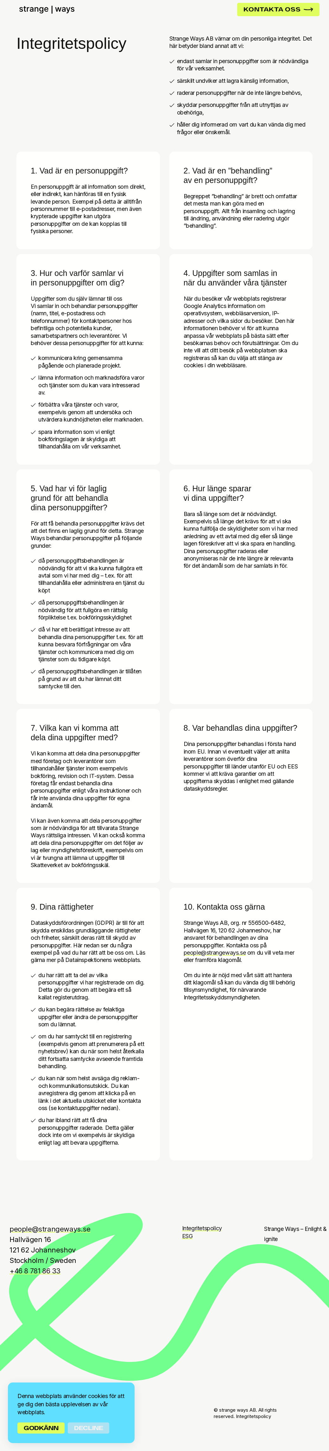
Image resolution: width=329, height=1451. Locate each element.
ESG (187, 1236)
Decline (88, 1428)
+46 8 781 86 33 (34, 1271)
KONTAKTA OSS (278, 9)
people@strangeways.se (215, 952)
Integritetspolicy (202, 1228)
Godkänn (41, 1428)
